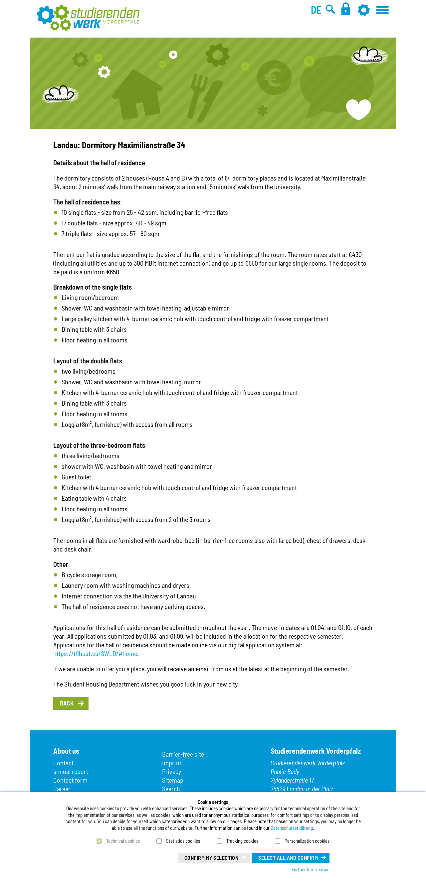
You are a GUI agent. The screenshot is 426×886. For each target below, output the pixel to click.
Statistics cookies (183, 841)
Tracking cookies (242, 841)
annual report (70, 771)
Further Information (310, 869)
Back (67, 703)
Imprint (171, 763)
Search (171, 789)
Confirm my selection (211, 857)
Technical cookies (123, 841)
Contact (63, 763)
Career (62, 789)
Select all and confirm (288, 857)
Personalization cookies (307, 841)
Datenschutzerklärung (292, 828)
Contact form (70, 780)
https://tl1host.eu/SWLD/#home (95, 653)
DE (316, 10)
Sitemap (172, 780)
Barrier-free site (183, 754)
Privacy (171, 771)
